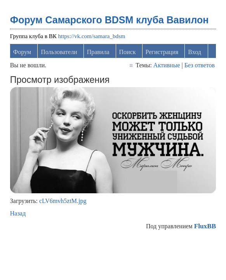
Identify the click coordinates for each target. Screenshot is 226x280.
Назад (18, 213)
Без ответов (199, 65)
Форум (22, 52)
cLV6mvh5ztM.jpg (63, 201)
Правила (98, 52)
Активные (166, 65)
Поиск (127, 52)
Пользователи (59, 52)
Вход (194, 52)
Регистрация (162, 52)
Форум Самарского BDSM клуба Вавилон (109, 19)
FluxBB (205, 226)
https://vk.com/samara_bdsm (91, 36)
